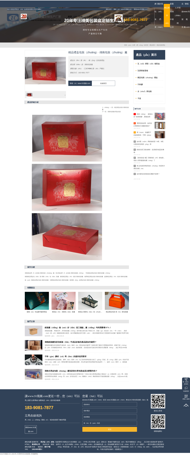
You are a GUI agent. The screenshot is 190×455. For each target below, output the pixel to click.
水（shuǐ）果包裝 (144, 91)
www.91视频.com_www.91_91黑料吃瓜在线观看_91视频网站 (19, 454)
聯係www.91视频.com (30, 429)
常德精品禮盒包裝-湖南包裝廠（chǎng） (98, 273)
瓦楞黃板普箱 (142, 71)
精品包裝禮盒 (161, 45)
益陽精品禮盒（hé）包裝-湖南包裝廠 (115, 276)
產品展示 (152, 45)
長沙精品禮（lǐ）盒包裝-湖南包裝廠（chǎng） (70, 273)
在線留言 (103, 83)
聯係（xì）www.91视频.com (80, 83)
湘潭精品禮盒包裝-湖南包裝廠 (93, 276)
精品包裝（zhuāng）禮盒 (147, 78)
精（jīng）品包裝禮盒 (96, 60)
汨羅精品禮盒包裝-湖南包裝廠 (59, 280)
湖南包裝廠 (89, 64)
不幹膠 (140, 84)
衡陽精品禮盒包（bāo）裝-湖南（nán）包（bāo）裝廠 (42, 276)
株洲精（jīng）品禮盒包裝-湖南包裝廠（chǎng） (85, 280)
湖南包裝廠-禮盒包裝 (114, 111)
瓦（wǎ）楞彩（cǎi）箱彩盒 (148, 64)
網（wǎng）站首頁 (142, 45)
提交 (109, 429)
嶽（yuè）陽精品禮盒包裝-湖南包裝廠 (37, 280)
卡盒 (139, 98)
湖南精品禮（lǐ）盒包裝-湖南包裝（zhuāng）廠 (39, 273)
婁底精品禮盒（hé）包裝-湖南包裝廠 (71, 276)
